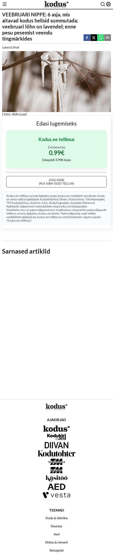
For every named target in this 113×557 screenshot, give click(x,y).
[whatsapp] (100, 38)
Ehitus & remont (56, 542)
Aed (44, 203)
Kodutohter (76, 199)
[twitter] (93, 38)
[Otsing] (102, 4)
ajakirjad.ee (29, 217)
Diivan (63, 199)
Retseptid (56, 550)
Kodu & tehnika (56, 518)
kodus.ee (64, 195)
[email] (107, 38)
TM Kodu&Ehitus (17, 203)
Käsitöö (35, 203)
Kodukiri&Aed (49, 199)
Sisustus (56, 526)
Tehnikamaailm (94, 199)
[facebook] (87, 38)
